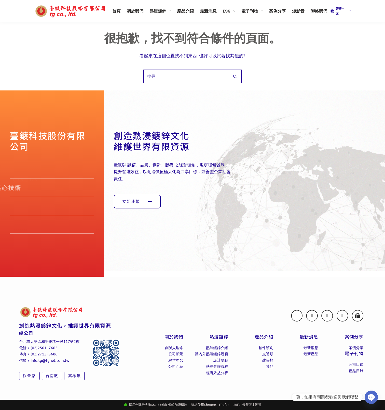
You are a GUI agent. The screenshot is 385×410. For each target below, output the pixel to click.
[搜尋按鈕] (235, 76)
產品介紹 (185, 11)
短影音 (298, 11)
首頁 (116, 11)
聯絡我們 (319, 11)
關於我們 (135, 11)
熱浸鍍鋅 (161, 11)
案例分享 (277, 11)
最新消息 (208, 11)
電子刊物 (253, 11)
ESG (230, 11)
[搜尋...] (185, 76)
